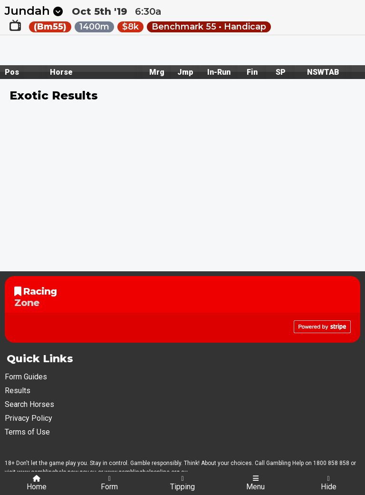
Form (109, 483)
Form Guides (26, 376)
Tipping (182, 483)
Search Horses (29, 404)
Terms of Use (27, 431)
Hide (328, 483)
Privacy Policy (28, 418)
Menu (255, 483)
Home (37, 483)
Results (17, 390)
